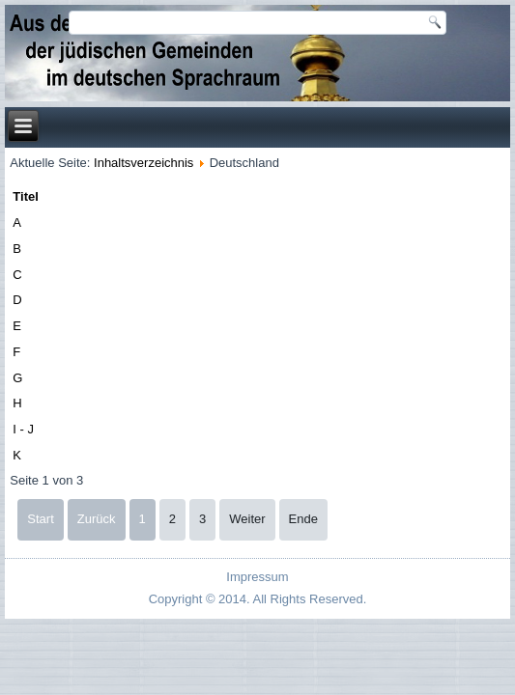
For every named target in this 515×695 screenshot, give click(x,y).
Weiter (247, 519)
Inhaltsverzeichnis (143, 162)
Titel (26, 196)
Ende (303, 519)
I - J (23, 429)
